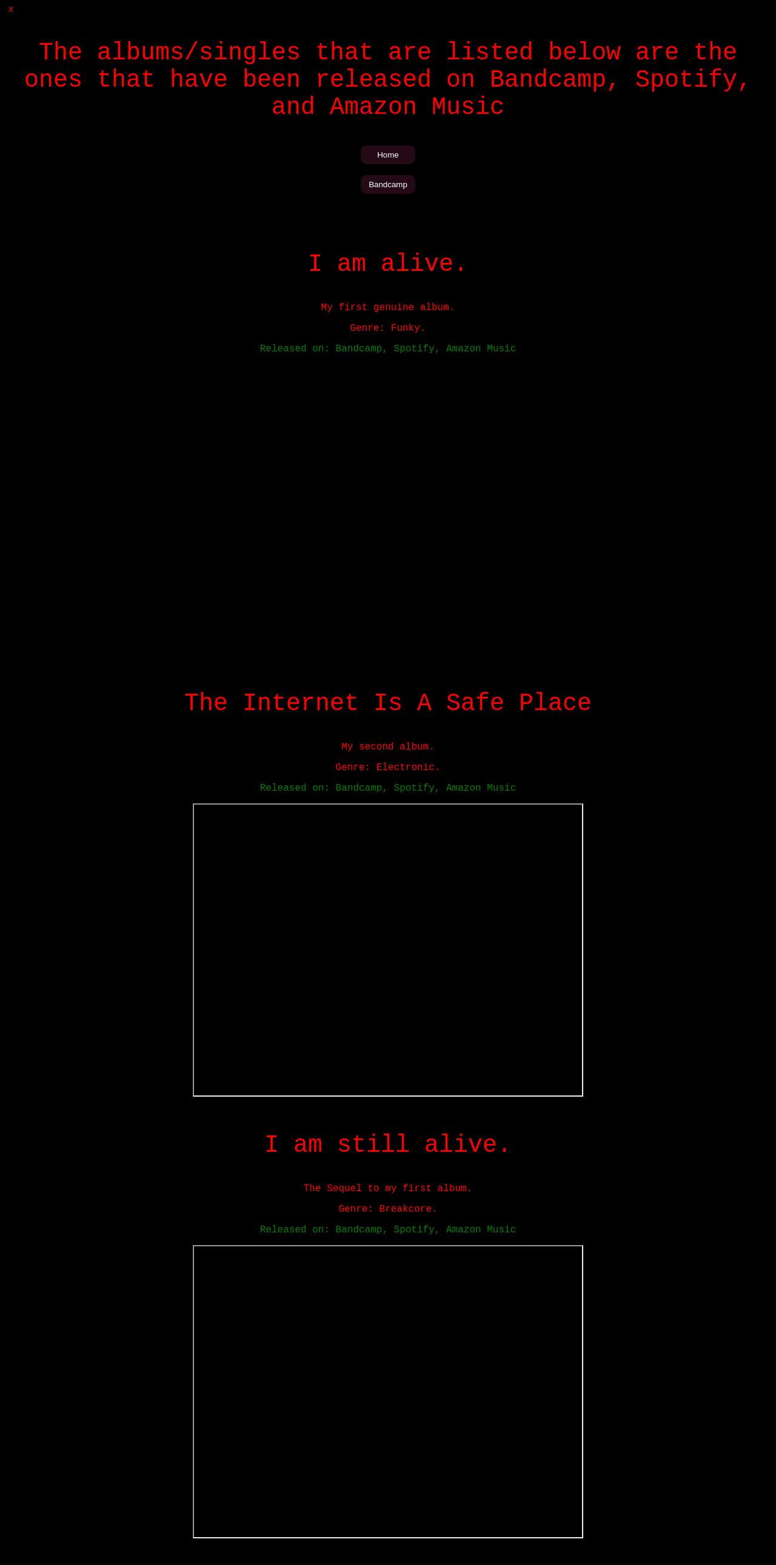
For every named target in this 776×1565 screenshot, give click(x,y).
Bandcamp (388, 184)
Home (388, 154)
